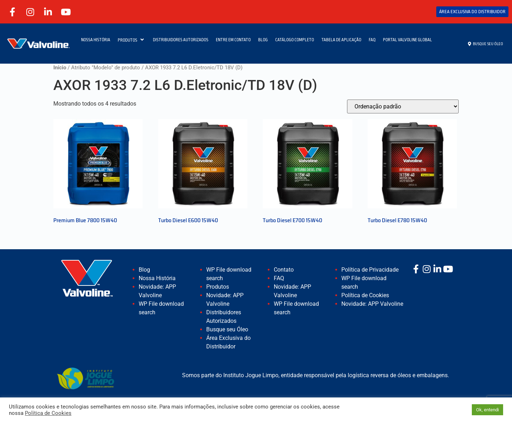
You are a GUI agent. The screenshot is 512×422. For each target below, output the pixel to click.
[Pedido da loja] (403, 106)
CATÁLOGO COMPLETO (294, 39)
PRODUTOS (131, 40)
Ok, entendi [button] (487, 409)
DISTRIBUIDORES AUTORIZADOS (180, 39)
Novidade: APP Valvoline (372, 303)
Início (59, 67)
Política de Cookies (365, 295)
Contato (284, 269)
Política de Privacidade (370, 269)
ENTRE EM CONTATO (233, 39)
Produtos (217, 286)
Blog (144, 269)
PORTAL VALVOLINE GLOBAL (407, 39)
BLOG (263, 39)
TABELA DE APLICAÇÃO (341, 39)
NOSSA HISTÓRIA (95, 39)
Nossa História (157, 278)
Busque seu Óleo (227, 329)
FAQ (372, 39)
